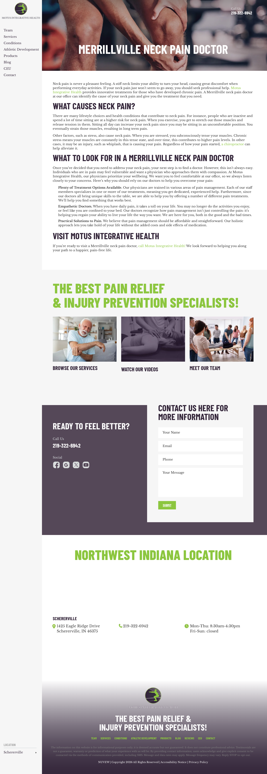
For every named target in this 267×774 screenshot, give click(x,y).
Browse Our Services (75, 368)
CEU (7, 69)
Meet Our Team (205, 368)
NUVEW (103, 762)
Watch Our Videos (139, 369)
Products (11, 56)
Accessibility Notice (174, 762)
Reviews (189, 738)
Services (10, 37)
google (66, 465)
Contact (10, 75)
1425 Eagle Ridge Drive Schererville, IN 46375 (78, 628)
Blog (7, 62)
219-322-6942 (241, 13)
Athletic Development (21, 49)
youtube (76, 465)
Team (8, 30)
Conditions (12, 43)
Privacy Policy (198, 762)
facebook (56, 465)
